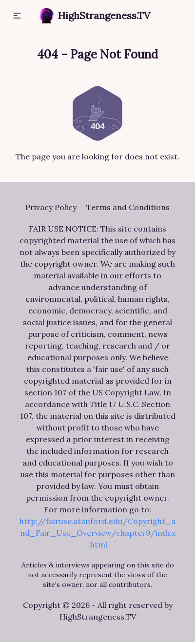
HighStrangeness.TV (94, 15)
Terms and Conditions (128, 207)
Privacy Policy (51, 207)
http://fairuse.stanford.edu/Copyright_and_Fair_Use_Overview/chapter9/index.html (98, 532)
